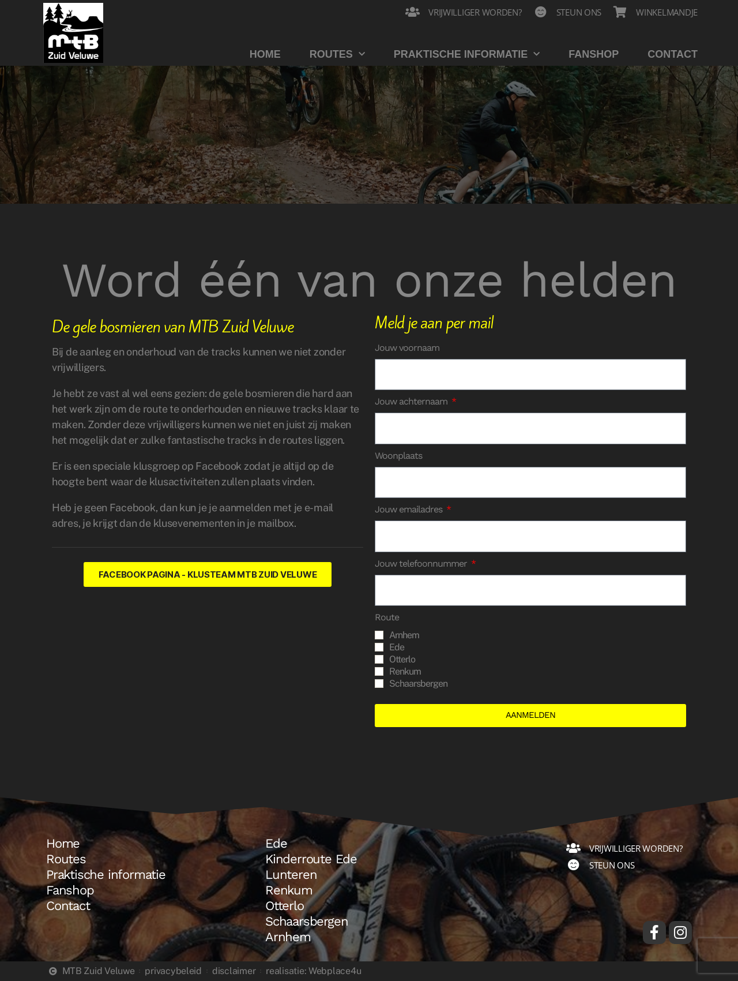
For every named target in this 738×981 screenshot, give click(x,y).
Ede (396, 647)
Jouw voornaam (407, 347)
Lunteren (291, 875)
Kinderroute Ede (311, 859)
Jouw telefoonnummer (422, 563)
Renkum (405, 671)
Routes (337, 54)
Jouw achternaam (412, 401)
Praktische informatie (467, 54)
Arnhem (404, 635)
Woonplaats (398, 455)
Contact (672, 54)
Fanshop (593, 54)
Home (265, 54)
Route (387, 617)
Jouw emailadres (410, 509)
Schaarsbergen (418, 683)
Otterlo (402, 659)
